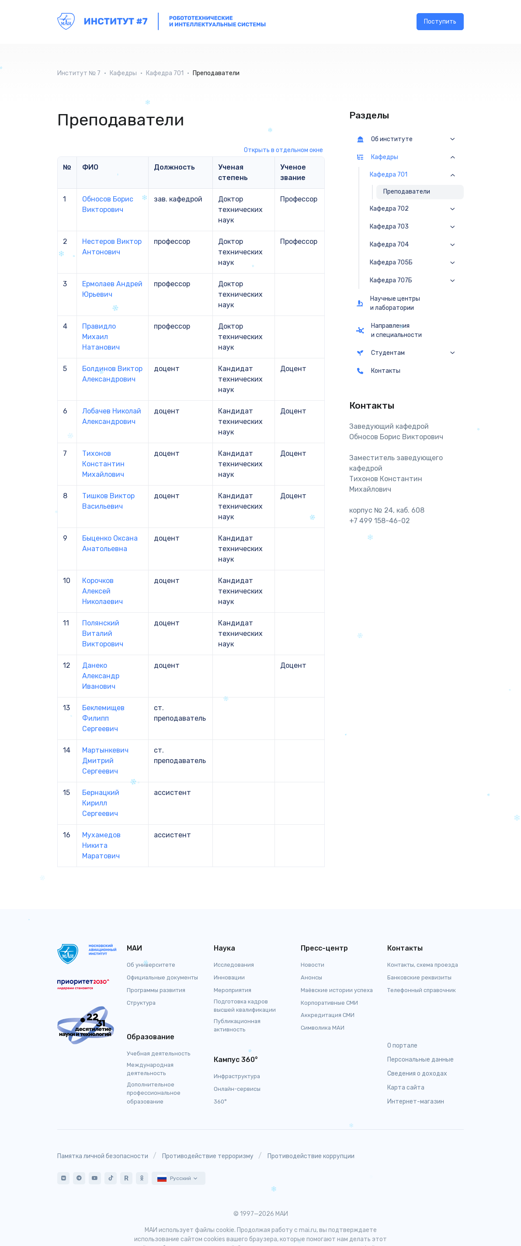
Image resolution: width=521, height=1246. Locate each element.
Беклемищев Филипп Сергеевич (103, 718)
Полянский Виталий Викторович (102, 633)
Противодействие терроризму (208, 1156)
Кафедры (123, 73)
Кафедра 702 (389, 208)
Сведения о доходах (417, 1073)
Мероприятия (232, 990)
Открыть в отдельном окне (283, 150)
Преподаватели (406, 191)
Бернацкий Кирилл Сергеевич (100, 803)
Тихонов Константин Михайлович (103, 464)
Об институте (384, 139)
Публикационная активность (237, 1025)
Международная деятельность (150, 1069)
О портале (402, 1045)
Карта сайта (405, 1087)
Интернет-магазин (415, 1101)
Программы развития (156, 990)
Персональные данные (420, 1059)
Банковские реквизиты (419, 977)
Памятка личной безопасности (102, 1156)
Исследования (234, 964)
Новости (312, 964)
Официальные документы (162, 977)
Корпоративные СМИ (329, 1003)
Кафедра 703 (389, 226)
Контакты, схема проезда (422, 964)
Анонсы (311, 977)
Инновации (229, 977)
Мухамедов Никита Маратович (101, 845)
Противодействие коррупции (310, 1156)
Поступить (440, 22)
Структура (141, 1003)
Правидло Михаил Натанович (101, 336)
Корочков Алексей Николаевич (102, 591)
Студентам (380, 353)
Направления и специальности (389, 330)
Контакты (378, 371)
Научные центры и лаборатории (388, 303)
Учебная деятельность (159, 1053)
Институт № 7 (79, 73)
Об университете (151, 964)
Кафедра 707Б (391, 280)
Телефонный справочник (421, 990)
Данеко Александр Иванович (100, 676)
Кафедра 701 (165, 73)
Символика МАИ (322, 1027)
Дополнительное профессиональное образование (154, 1092)
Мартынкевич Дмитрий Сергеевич (105, 760)
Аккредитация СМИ (327, 1015)
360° (220, 1101)
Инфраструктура (237, 1076)
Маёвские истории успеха (337, 990)
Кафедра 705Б (391, 262)
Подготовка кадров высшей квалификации (245, 1005)
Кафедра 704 (389, 244)
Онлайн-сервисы (237, 1089)
